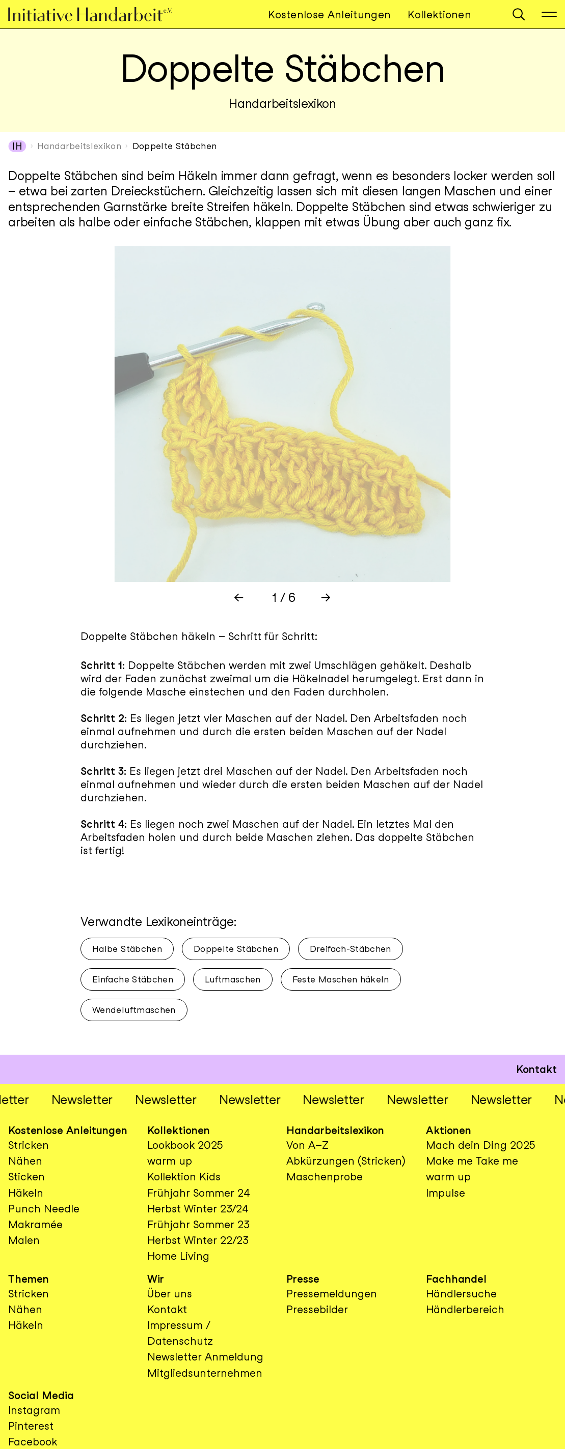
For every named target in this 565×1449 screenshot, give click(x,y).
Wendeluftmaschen (134, 1009)
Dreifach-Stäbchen (350, 948)
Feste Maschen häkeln (340, 979)
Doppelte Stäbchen (236, 948)
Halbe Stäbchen (127, 948)
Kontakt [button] (536, 1069)
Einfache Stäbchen (132, 979)
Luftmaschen (233, 979)
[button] (519, 14)
